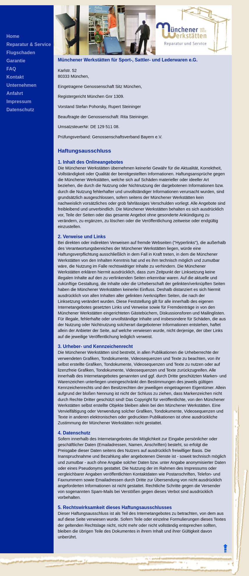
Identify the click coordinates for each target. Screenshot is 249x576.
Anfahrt (14, 93)
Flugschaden (20, 52)
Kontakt (15, 77)
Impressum (18, 101)
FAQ (11, 68)
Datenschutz (20, 109)
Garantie (15, 60)
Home (12, 36)
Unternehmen (21, 85)
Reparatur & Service (28, 44)
